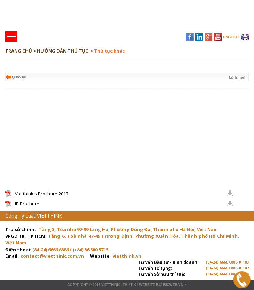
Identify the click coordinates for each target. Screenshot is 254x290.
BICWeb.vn (173, 285)
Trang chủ (53, 17)
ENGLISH (231, 37)
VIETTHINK (110, 285)
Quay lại (19, 77)
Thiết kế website (139, 285)
